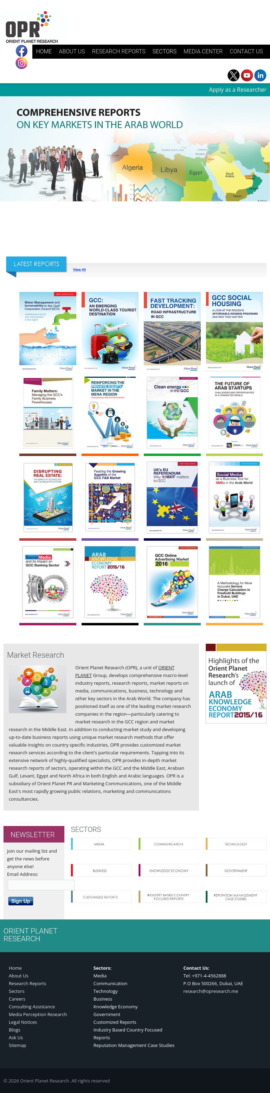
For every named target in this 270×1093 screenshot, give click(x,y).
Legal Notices (23, 1022)
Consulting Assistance (32, 1006)
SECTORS (165, 51)
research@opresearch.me (210, 991)
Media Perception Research (38, 1014)
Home (15, 968)
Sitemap (17, 1045)
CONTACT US (246, 51)
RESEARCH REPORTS (119, 51)
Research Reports (27, 983)
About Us (18, 975)
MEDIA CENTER (203, 51)
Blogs (14, 1030)
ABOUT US (72, 51)
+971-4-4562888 (209, 975)
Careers (17, 999)
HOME (44, 51)
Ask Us (16, 1037)
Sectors (17, 991)
